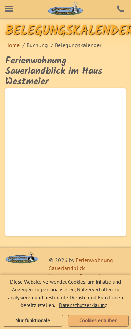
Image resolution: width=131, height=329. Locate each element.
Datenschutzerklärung (83, 305)
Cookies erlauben (98, 320)
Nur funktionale (32, 320)
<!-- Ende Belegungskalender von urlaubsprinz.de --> (65, 157)
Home (12, 44)
